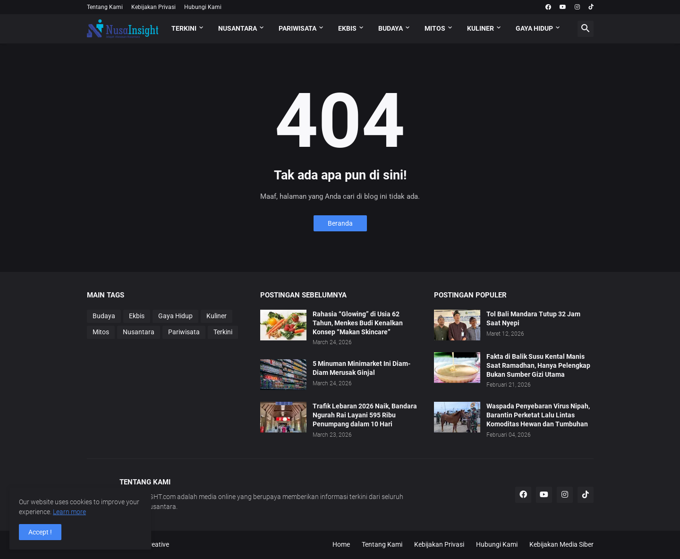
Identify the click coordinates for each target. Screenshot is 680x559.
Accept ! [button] (40, 532)
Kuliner (216, 316)
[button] (586, 29)
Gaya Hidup (175, 316)
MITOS (435, 28)
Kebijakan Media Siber (561, 544)
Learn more (69, 512)
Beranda (340, 223)
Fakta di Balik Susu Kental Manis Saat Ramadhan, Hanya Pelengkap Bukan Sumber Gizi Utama (538, 365)
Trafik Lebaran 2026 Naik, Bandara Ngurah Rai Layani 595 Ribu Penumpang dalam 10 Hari (365, 415)
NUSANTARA (237, 28)
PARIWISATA (297, 28)
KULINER (480, 28)
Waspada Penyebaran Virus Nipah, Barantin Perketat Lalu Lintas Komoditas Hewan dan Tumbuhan (538, 415)
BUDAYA (390, 28)
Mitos (101, 332)
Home (341, 544)
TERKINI (183, 28)
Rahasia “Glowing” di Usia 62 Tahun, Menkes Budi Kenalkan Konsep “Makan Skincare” (358, 323)
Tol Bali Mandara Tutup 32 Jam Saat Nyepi (533, 318)
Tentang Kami (105, 7)
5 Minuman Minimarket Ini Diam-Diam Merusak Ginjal (361, 368)
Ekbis (136, 316)
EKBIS (347, 28)
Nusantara (138, 332)
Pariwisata (184, 332)
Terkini (222, 332)
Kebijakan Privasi (153, 7)
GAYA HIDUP (534, 28)
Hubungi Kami (202, 7)
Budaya (104, 316)
